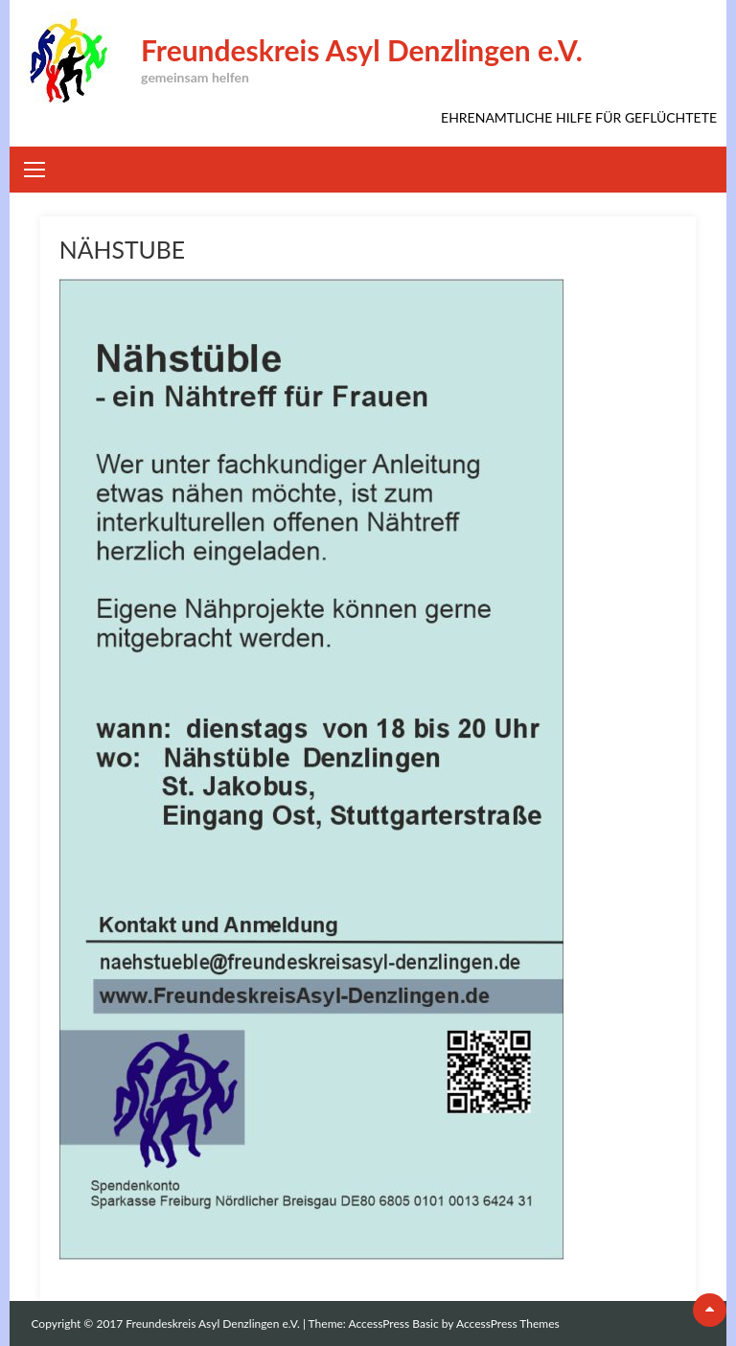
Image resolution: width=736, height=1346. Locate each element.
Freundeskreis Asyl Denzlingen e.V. (362, 50)
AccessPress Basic (394, 1323)
